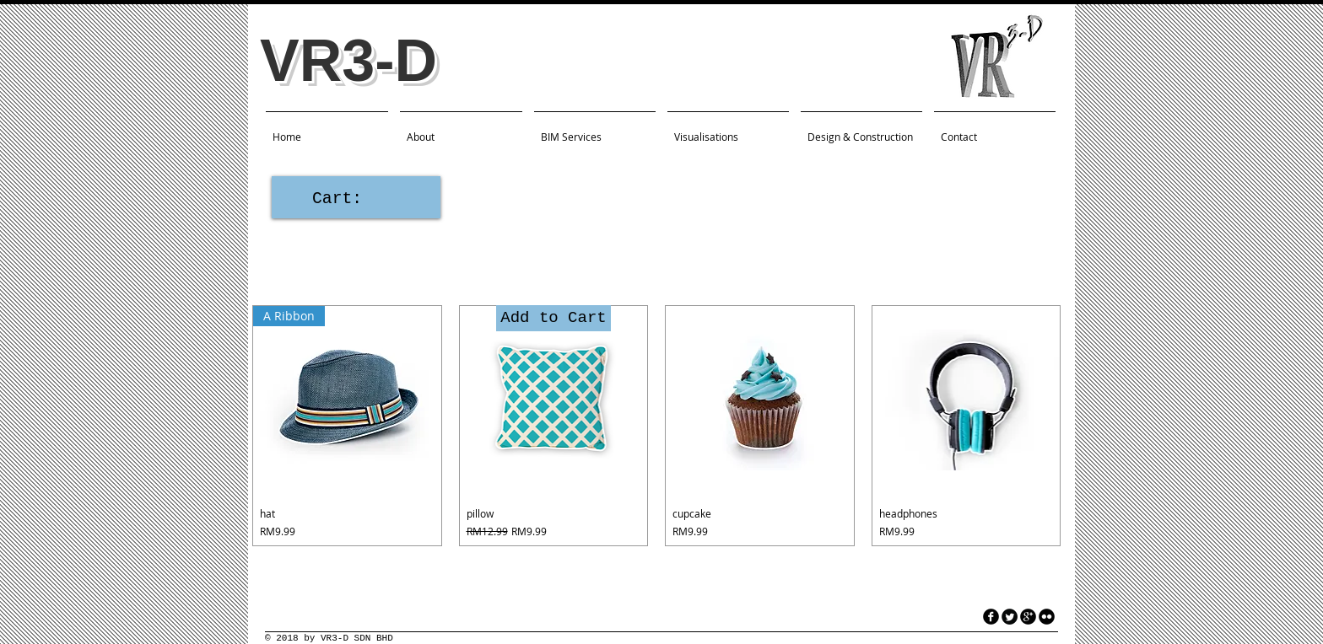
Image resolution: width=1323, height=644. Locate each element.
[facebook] (991, 617)
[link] (355, 197)
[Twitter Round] (1010, 617)
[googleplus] (1028, 617)
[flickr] (1047, 617)
